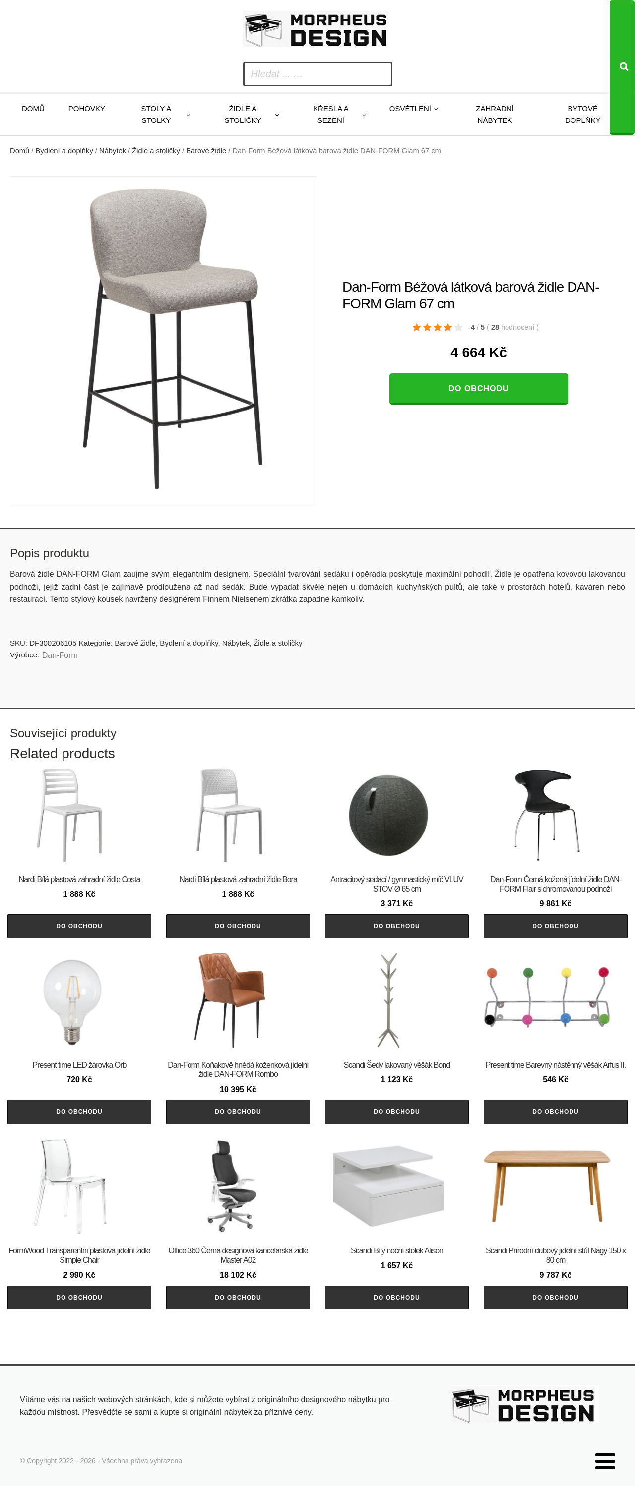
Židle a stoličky (242, 114)
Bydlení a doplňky (64, 151)
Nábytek (112, 151)
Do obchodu (478, 388)
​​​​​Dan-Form (60, 655)
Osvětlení (410, 108)
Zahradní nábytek (495, 114)
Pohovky (86, 108)
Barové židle (206, 151)
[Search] (622, 67)
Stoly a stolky (156, 114)
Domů (33, 108)
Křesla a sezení (331, 114)
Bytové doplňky (583, 114)
